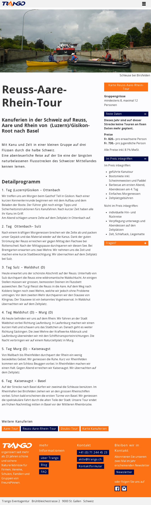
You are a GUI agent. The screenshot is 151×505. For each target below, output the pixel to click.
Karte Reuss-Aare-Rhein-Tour (126, 87)
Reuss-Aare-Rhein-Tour (39, 429)
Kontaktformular (90, 466)
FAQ (44, 472)
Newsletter (124, 472)
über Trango (50, 458)
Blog (44, 465)
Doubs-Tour (69, 429)
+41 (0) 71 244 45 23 (93, 452)
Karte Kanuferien (94, 429)
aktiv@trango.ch (90, 459)
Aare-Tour (11, 429)
